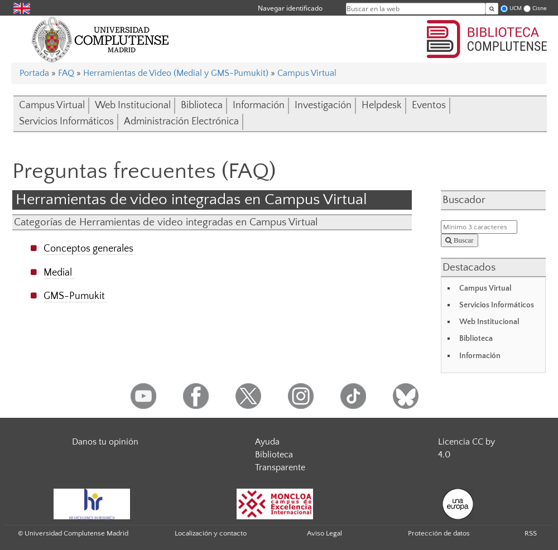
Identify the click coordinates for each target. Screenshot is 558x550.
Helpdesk (382, 105)
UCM (515, 8)
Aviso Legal (324, 533)
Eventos (429, 105)
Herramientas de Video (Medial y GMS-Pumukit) (175, 73)
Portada (34, 73)
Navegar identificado (290, 8)
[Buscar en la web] (491, 9)
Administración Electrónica (181, 121)
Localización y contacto (211, 533)
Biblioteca (202, 105)
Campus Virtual (306, 73)
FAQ (66, 73)
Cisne (539, 8)
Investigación (323, 105)
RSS (531, 533)
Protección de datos (439, 533)
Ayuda (267, 442)
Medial (58, 272)
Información (259, 105)
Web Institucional (133, 105)
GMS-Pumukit (74, 296)
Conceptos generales (88, 248)
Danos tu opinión (105, 442)
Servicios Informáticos (66, 121)
